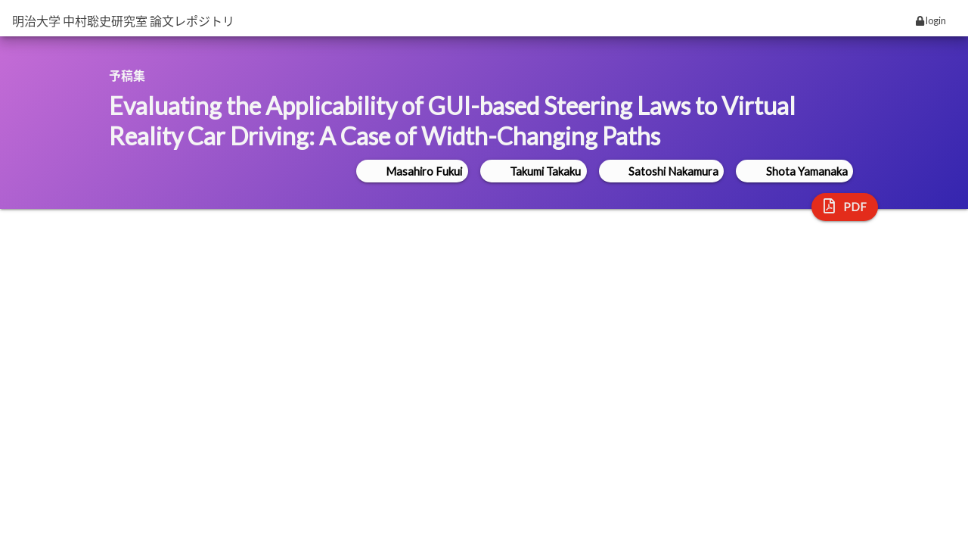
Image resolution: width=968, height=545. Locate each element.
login (931, 20)
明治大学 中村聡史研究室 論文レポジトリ (123, 21)
